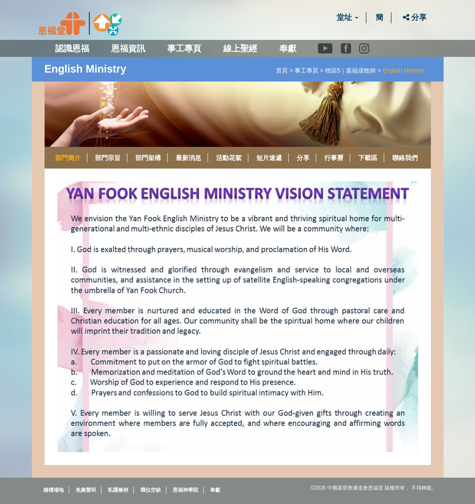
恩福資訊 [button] (128, 48)
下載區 (367, 157)
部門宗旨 (108, 157)
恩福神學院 (185, 490)
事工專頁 (306, 70)
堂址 (347, 17)
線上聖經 (240, 48)
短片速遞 (269, 157)
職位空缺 (151, 490)
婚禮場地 (53, 490)
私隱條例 (118, 490)
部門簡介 (68, 157)
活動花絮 (229, 157)
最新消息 (188, 157)
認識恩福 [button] (72, 48)
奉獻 (287, 48)
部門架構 (148, 157)
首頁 (282, 70)
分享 (415, 17)
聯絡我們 (405, 157)
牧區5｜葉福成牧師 (350, 70)
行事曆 (333, 157)
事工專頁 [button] (184, 48)
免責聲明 (86, 490)
